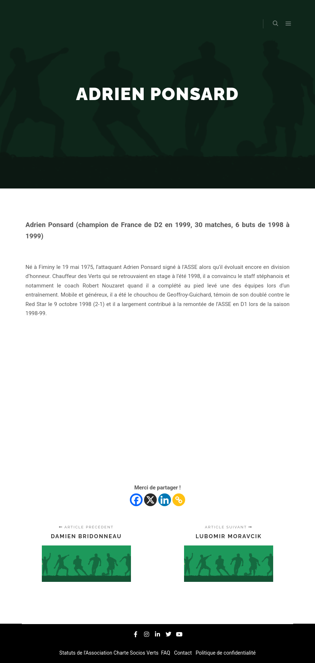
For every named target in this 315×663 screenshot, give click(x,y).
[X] (150, 499)
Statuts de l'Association (86, 653)
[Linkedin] (164, 499)
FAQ (166, 653)
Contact (183, 653)
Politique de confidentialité (225, 653)
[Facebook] (136, 499)
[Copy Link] (178, 499)
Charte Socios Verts (136, 653)
